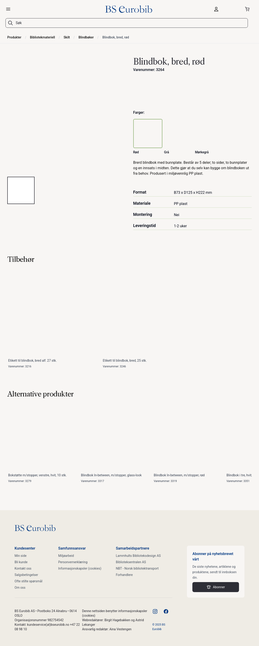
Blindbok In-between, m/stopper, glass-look (111, 475)
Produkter (14, 37)
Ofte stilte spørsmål (28, 581)
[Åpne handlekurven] (248, 9)
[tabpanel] (66, 113)
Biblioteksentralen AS (131, 562)
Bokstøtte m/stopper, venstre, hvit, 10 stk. (37, 475)
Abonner (215, 587)
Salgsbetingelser (26, 575)
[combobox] (129, 23)
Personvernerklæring (73, 562)
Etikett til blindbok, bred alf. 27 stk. (32, 360)
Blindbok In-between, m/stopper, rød (179, 475)
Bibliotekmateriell (42, 37)
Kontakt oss (23, 568)
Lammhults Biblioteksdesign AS (138, 556)
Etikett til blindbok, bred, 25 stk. (125, 360)
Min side (21, 556)
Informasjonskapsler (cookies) (79, 568)
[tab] (21, 190)
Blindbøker (86, 37)
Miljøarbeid (66, 556)
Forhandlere (124, 575)
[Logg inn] (224, 9)
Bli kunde (21, 562)
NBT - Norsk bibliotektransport (137, 568)
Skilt (67, 37)
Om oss (20, 587)
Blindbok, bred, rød (115, 37)
